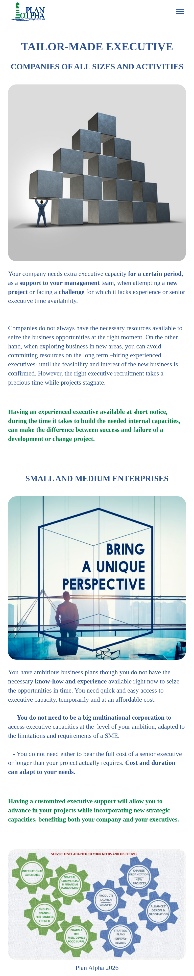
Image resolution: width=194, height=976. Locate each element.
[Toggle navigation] (180, 11)
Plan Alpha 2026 (97, 968)
